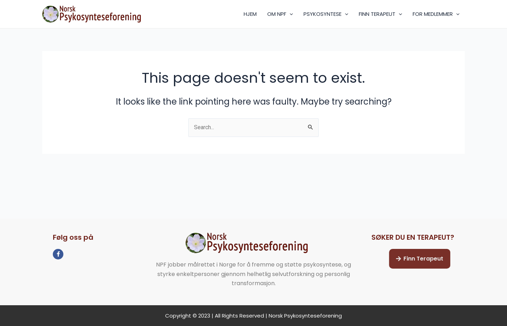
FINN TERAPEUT (380, 14)
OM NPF (280, 14)
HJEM (250, 14)
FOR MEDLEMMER (436, 14)
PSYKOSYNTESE (325, 14)
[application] (289, 14)
